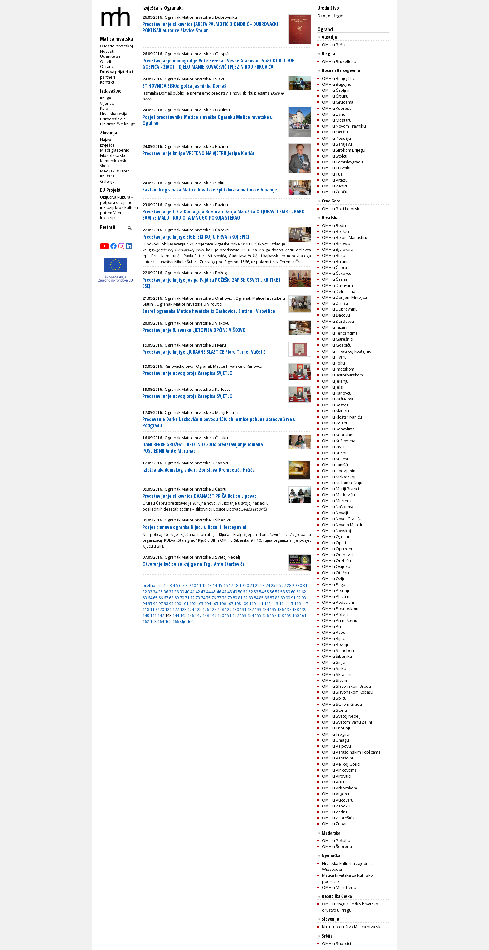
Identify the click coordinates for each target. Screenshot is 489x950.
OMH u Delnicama (338, 291)
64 (150, 597)
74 (203, 597)
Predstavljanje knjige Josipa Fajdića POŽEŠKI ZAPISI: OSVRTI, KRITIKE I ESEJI (211, 283)
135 (273, 609)
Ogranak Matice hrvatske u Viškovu (197, 323)
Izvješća (107, 145)
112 (267, 603)
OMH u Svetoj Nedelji (341, 716)
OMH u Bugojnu (336, 84)
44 (208, 591)
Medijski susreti (115, 171)
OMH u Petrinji (335, 590)
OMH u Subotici (336, 943)
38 (176, 591)
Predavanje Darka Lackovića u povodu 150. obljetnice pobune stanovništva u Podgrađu (219, 422)
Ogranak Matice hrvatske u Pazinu (196, 146)
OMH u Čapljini (335, 90)
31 (305, 585)
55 (266, 591)
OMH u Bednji (335, 225)
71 (187, 597)
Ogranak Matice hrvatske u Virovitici (189, 304)
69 (176, 597)
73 (198, 597)
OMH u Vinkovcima (339, 770)
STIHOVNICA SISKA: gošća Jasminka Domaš (184, 86)
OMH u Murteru (336, 500)
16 (225, 585)
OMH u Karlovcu (336, 393)
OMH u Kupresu (337, 108)
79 (229, 597)
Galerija (107, 181)
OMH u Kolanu (335, 423)
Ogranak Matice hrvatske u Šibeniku (198, 520)
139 (303, 609)
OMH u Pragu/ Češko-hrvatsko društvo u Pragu (350, 907)
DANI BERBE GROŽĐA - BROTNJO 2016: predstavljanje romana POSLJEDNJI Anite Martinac (203, 447)
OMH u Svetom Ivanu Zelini (347, 722)
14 (215, 585)
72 (192, 597)
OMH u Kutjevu (336, 459)
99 (171, 603)
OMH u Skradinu (337, 674)
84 (256, 597)
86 (266, 597)
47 (224, 591)
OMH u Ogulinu (336, 536)
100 (177, 603)
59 (288, 591)
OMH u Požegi (335, 614)
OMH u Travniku (337, 168)
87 (272, 597)
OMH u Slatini (334, 680)
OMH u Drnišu (335, 303)
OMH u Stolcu (334, 156)
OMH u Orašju (335, 132)
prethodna (152, 585)
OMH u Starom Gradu (342, 704)
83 (251, 597)
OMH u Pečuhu (336, 840)
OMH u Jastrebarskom (342, 375)
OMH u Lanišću (336, 465)
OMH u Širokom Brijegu (343, 150)
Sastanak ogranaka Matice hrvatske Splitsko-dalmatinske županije (210, 190)
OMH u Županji (336, 823)
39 (182, 591)
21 (252, 585)
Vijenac (107, 103)
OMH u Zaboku (336, 806)
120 (160, 609)
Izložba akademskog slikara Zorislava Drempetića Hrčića (199, 470)
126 (205, 609)
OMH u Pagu (333, 584)
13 (209, 585)
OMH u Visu (333, 782)
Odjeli (105, 61)
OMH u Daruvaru (337, 285)
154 (250, 615)
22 (257, 585)
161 (303, 615)
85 (261, 597)
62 (304, 591)
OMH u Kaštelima (337, 399)
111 (260, 603)
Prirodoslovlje (113, 119)
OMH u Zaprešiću (338, 818)
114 (282, 603)
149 (213, 615)
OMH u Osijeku (336, 566)
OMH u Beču (333, 44)
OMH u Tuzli (333, 174)
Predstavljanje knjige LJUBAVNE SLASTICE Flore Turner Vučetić (204, 352)
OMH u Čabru (334, 267)
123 (183, 609)
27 (284, 585)
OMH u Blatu (333, 255)
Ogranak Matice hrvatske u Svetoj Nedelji (203, 557)
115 (290, 603)
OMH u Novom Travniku (344, 126)
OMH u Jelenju (335, 381)
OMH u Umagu (335, 740)
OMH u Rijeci (334, 638)
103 (200, 603)
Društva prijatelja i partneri (116, 74)
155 (258, 615)
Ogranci (107, 66)
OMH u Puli (332, 626)
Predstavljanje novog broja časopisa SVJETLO (188, 373)
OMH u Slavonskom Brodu (346, 686)
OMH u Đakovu (336, 315)
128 (220, 609)
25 (273, 585)
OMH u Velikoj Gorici (341, 764)
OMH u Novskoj (336, 530)
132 (250, 609)
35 (160, 591)
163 (153, 621)
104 (207, 603)
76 (213, 597)
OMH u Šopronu (337, 846)
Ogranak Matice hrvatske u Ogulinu (197, 110)
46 (219, 591)
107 (230, 603)
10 (193, 585)
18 (236, 585)
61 (298, 591)
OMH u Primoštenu (339, 620)
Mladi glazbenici (115, 150)
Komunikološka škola (114, 163)
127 (213, 609)
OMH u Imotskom (338, 369)
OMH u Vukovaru (338, 800)
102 (192, 603)
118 (146, 609)
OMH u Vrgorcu (336, 794)
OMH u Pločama (336, 596)
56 (272, 591)
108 (237, 603)
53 (256, 591)
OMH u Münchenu (339, 887)
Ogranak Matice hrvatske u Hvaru (195, 345)
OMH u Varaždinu (338, 758)
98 (166, 603)
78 (224, 597)
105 (215, 603)
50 (240, 591)
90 (288, 597)
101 (185, 603)
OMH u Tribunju (336, 728)
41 (192, 591)
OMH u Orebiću (336, 560)
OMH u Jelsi (332, 387)
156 (265, 615)
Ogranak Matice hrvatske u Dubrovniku (201, 17)
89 (282, 597)
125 (198, 609)
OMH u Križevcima (338, 440)
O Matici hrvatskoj (116, 46)
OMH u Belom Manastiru (344, 237)
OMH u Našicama (337, 506)
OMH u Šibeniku (337, 656)
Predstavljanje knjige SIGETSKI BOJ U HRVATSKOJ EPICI (196, 237)
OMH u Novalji (335, 513)
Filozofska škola (115, 155)
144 (175, 615)
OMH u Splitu (334, 698)
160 (295, 615)
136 (280, 609)
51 (245, 591)
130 (235, 609)
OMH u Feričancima (340, 333)
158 (280, 615)
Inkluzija (107, 218)
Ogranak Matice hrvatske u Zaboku (197, 463)
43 (203, 591)
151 (228, 615)
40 (187, 591)
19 (241, 585)
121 (168, 609)
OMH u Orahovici (337, 554)
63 (145, 597)
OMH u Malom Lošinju (342, 483)
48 (229, 591)
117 (305, 603)
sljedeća (188, 621)
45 (213, 591)
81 (240, 597)
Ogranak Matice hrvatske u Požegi (196, 272)
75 (208, 597)
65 (155, 597)
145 (183, 615)
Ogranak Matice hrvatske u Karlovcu (229, 366)
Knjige (105, 98)
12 (204, 585)
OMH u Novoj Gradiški (342, 518)
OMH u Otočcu (335, 572)
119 (153, 609)
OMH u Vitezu (335, 180)
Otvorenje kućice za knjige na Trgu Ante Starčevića (194, 564)
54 (261, 591)
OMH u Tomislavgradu (342, 162)
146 (190, 615)
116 (297, 603)
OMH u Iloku (333, 363)
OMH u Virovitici (336, 776)
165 (168, 621)
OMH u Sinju (333, 662)
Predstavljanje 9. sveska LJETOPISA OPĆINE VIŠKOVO (194, 330)
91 (293, 597)
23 (262, 585)
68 (171, 597)
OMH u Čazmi (334, 279)
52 (251, 591)
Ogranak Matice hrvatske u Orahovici (199, 298)
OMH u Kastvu (335, 405)
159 (288, 615)
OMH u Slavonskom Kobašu (347, 692)
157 (273, 615)
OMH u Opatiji (335, 542)
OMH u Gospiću (336, 345)
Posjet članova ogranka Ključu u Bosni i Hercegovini (194, 527)
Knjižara (107, 176)
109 (245, 603)
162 (146, 621)
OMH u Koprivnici (338, 435)
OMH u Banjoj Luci (339, 78)
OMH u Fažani (334, 327)
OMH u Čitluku (335, 96)
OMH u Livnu (334, 114)
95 (150, 603)
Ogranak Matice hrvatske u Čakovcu (198, 230)
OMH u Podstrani (338, 602)
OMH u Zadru (334, 812)
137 (288, 609)
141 (153, 615)
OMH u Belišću (335, 231)
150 (220, 615)
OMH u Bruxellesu (339, 61)
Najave (106, 140)
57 (277, 591)
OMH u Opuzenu (338, 548)
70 (182, 597)
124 (190, 609)
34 (155, 591)
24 (268, 585)
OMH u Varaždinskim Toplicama (351, 752)
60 (293, 591)
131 (243, 609)
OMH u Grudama (337, 102)
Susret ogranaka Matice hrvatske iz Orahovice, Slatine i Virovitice (209, 311)
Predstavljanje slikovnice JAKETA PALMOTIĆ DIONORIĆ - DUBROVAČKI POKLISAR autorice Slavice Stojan (210, 27)
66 (160, 597)
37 (171, 591)
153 (243, 615)
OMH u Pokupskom (340, 608)
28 (289, 585)
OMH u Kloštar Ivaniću (342, 417)
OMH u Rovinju (336, 644)
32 (145, 591)
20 (246, 585)
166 (175, 621)
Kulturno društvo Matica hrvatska (352, 926)
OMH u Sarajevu (337, 144)
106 (222, 603)
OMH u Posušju (336, 138)
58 (282, 591)
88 (277, 597)
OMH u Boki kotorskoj (342, 208)
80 (235, 597)
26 (278, 585)
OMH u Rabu (334, 632)
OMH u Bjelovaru (337, 249)
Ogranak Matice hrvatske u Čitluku (196, 437)
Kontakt (107, 82)
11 (199, 585)
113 (275, 603)
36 (166, 591)
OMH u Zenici (334, 186)
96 (155, 603)
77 (219, 597)
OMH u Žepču (334, 192)
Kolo (104, 108)
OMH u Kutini (334, 453)
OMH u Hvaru (334, 357)
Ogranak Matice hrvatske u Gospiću (198, 53)
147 (198, 615)
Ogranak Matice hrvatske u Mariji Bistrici (201, 412)
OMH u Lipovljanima (340, 470)
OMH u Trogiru (335, 734)
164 (160, 621)
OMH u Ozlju (334, 578)
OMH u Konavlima (338, 429)
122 (175, 609)
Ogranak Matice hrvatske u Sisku (195, 79)
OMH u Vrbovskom (339, 788)
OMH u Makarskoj (338, 477)
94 (145, 603)
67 (166, 597)
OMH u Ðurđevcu (338, 321)
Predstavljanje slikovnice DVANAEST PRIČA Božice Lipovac (200, 496)
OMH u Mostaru (336, 120)
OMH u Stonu (334, 710)
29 (294, 585)
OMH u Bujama (336, 261)
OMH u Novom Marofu (343, 524)
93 (304, 597)
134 (265, 609)
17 (231, 585)
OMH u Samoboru (339, 650)
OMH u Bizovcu (336, 243)
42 (198, 591)
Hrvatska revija (113, 113)
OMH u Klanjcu (335, 411)
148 (205, 615)
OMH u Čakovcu (336, 273)
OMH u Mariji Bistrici (340, 489)
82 (245, 597)
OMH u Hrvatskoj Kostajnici (347, 351)
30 (300, 585)
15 (220, 585)
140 (146, 615)
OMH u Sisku (334, 668)
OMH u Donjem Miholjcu (344, 297)
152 (235, 615)
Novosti (107, 51)
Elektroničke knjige (117, 124)
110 (252, 603)
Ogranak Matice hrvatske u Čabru (195, 489)
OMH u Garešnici (337, 339)
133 (258, 609)
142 (160, 615)
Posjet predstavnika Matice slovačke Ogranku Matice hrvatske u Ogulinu (208, 120)
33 (150, 591)
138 (295, 609)
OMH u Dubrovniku (340, 309)
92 (298, 597)
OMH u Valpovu (336, 746)
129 (228, 609)
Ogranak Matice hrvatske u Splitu (195, 183)
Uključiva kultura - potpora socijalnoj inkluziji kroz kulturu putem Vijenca (119, 205)
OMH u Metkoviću (338, 494)
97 (160, 603)
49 (235, 591)
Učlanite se (110, 56)
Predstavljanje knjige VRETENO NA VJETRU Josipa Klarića (198, 153)
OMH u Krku (333, 447)
